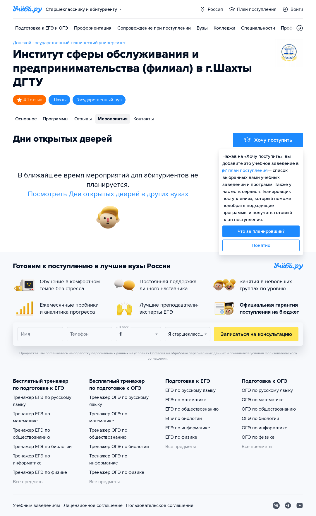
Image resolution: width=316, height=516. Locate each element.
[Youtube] (299, 505)
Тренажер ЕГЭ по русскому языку (42, 400)
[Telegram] (287, 505)
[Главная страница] (27, 9)
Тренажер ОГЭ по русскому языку (119, 400)
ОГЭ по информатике (264, 428)
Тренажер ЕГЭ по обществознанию (31, 433)
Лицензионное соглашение (93, 505)
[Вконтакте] (276, 505)
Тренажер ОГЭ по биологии (119, 447)
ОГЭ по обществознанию (269, 409)
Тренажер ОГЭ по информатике (108, 459)
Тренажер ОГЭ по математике (108, 417)
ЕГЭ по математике (185, 400)
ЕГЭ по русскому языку (190, 390)
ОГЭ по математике (263, 400)
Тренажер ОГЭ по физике (116, 472)
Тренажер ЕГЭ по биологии (42, 447)
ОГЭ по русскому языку (267, 390)
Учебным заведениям (36, 505)
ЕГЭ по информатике (187, 428)
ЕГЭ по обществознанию (192, 409)
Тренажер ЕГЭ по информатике (31, 459)
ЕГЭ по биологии (183, 418)
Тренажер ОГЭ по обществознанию (108, 433)
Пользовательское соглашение (159, 505)
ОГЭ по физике (258, 437)
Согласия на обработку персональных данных (188, 353)
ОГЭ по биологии (260, 418)
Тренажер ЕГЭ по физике (40, 472)
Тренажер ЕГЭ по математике (31, 417)
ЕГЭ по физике (181, 437)
